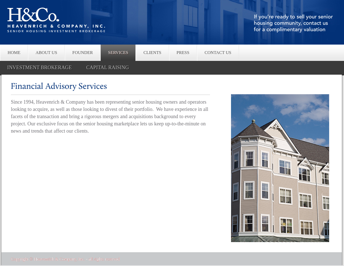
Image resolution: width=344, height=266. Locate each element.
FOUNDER (82, 52)
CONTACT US (218, 52)
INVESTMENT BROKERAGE (39, 67)
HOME (14, 52)
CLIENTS (152, 52)
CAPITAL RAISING (107, 67)
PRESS (183, 52)
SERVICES (118, 52)
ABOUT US (46, 52)
